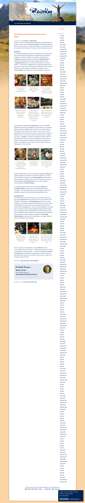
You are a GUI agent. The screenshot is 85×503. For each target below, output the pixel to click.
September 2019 (63, 216)
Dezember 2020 (63, 185)
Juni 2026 (62, 35)
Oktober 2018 (63, 241)
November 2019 (63, 212)
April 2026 (62, 40)
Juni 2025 (62, 62)
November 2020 (63, 187)
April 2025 (62, 67)
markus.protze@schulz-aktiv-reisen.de (26, 274)
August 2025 (62, 58)
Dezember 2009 (63, 479)
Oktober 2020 (63, 189)
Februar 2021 (62, 180)
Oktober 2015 (63, 323)
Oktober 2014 (63, 350)
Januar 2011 (62, 452)
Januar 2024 (62, 101)
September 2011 (63, 434)
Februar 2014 (62, 368)
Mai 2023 (62, 119)
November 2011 (63, 429)
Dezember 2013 (63, 373)
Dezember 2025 (63, 49)
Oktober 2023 (63, 108)
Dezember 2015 (63, 318)
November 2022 (63, 133)
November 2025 (63, 51)
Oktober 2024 (63, 81)
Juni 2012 (62, 413)
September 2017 (63, 271)
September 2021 (63, 164)
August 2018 (62, 246)
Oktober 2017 (63, 268)
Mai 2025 (62, 65)
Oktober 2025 (63, 53)
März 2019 (62, 230)
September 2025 (63, 56)
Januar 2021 (62, 182)
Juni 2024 (25, 282)
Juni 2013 (62, 386)
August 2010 (62, 463)
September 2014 (63, 352)
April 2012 (62, 418)
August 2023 (62, 112)
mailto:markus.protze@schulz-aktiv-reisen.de (28, 277)
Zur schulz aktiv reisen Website (22, 23)
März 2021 (62, 178)
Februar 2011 (62, 450)
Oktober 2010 (63, 459)
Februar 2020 (62, 205)
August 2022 (62, 139)
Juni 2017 (62, 277)
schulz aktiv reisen (32, 282)
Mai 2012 (62, 416)
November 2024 (63, 78)
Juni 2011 (62, 441)
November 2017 (63, 266)
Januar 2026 (62, 47)
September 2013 (63, 379)
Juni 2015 (62, 332)
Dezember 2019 (63, 210)
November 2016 (63, 293)
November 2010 (63, 456)
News (40, 489)
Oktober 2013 (63, 377)
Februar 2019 (62, 232)
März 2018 (62, 257)
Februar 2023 (62, 126)
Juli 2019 (62, 221)
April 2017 (62, 282)
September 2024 (63, 83)
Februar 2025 (62, 71)
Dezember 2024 (63, 76)
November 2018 (63, 239)
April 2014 (62, 364)
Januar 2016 (62, 316)
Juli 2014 (62, 357)
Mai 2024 (62, 92)
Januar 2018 (62, 262)
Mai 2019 (62, 225)
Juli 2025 (62, 60)
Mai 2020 (62, 201)
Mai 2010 (62, 470)
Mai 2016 (62, 307)
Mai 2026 (62, 37)
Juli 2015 (62, 330)
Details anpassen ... (75, 499)
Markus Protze (33, 40)
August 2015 (62, 327)
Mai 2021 (62, 173)
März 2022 (62, 151)
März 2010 (62, 475)
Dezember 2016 (63, 291)
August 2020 (62, 194)
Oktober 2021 (63, 162)
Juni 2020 (62, 198)
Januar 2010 (62, 477)
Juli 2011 (62, 438)
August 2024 (62, 85)
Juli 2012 (62, 411)
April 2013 (62, 391)
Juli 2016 (62, 302)
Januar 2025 (62, 74)
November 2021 (63, 160)
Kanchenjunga (34, 201)
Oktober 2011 (63, 432)
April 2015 (62, 336)
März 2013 (62, 393)
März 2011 (62, 447)
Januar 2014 (62, 370)
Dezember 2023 (63, 103)
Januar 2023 (62, 128)
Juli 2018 (62, 248)
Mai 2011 (62, 443)
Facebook (28, 489)
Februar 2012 (62, 422)
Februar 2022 (62, 153)
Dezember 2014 (63, 345)
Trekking (17, 59)
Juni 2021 (62, 171)
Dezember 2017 (63, 264)
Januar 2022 (62, 155)
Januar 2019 (62, 234)
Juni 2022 (62, 144)
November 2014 (63, 348)
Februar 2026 (62, 44)
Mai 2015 (62, 334)
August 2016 (62, 300)
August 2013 (62, 382)
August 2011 (62, 436)
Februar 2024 (62, 99)
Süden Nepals (37, 177)
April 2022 (62, 148)
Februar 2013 (62, 395)
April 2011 (62, 445)
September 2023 (63, 110)
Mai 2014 (62, 361)
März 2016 (62, 311)
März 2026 (62, 42)
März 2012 (62, 420)
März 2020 (62, 203)
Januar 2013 (62, 398)
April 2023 (62, 121)
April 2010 (62, 472)
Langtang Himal (19, 62)
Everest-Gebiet (19, 70)
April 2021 (62, 176)
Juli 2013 (62, 384)
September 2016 (63, 298)
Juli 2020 (62, 196)
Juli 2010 (62, 465)
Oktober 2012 (63, 404)
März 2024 (62, 96)
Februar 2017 (62, 287)
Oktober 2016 (63, 296)
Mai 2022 (62, 146)
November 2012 (63, 402)
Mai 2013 (62, 388)
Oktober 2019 (63, 214)
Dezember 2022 (63, 130)
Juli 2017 (62, 275)
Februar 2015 (62, 341)
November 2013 (63, 375)
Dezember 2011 (63, 427)
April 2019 (62, 228)
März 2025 (62, 69)
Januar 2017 (62, 289)
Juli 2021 (62, 169)
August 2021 (62, 167)
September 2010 (63, 461)
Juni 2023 (62, 117)
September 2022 (63, 137)
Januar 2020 (62, 207)
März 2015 (62, 339)
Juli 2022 (62, 142)
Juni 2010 (62, 468)
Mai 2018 (62, 253)
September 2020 (63, 191)
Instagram (35, 489)
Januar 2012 (62, 425)
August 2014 (62, 354)
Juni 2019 (62, 223)
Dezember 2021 (63, 157)
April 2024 (62, 94)
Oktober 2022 (63, 135)
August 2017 (62, 273)
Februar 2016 (62, 314)
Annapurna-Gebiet (20, 188)
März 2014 (62, 366)
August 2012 (62, 409)
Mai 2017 (62, 280)
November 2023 (63, 105)
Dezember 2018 (63, 237)
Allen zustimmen (64, 499)
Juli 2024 (62, 87)
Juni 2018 (62, 250)
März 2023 (62, 124)
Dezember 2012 (63, 400)
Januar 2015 (62, 343)
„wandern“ (24, 136)
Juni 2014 (62, 359)
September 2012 (63, 407)
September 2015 (63, 325)
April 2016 (62, 309)
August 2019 (62, 219)
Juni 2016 (62, 305)
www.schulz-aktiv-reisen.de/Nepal (29, 260)
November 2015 (63, 320)
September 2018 (63, 244)
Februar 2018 (62, 259)
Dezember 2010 (63, 454)
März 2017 (62, 284)
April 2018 (62, 255)
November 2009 (63, 481)
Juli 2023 (62, 114)
